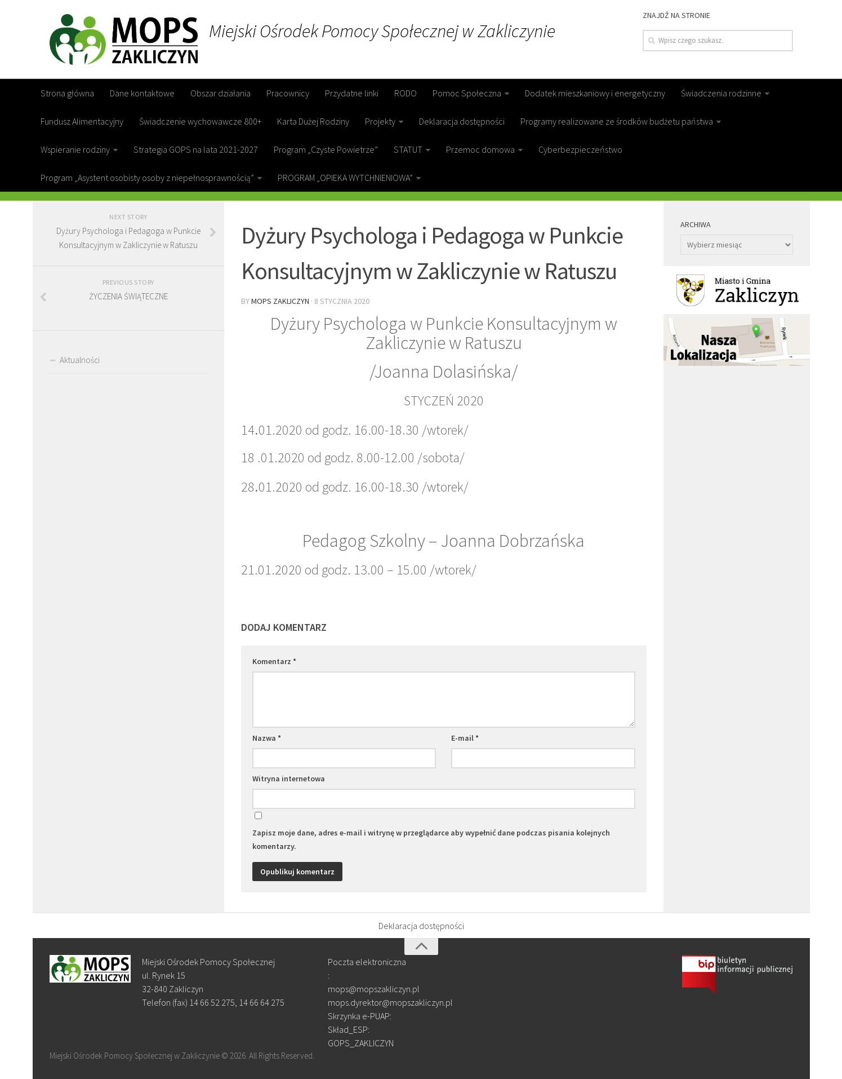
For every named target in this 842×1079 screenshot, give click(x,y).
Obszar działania (220, 93)
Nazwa (266, 738)
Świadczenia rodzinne (721, 93)
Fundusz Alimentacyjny (82, 121)
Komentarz (274, 661)
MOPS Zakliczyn (280, 301)
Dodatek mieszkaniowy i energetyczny (595, 93)
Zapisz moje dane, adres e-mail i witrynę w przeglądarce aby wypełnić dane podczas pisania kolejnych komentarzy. (431, 839)
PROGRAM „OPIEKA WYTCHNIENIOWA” (345, 177)
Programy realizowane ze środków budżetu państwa (616, 121)
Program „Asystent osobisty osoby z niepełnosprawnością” (147, 177)
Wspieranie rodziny (75, 149)
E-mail (465, 738)
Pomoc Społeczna (467, 93)
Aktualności (80, 360)
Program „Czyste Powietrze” (326, 149)
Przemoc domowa (480, 149)
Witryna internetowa (288, 778)
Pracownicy (287, 93)
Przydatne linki (351, 93)
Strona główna (67, 93)
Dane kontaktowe (142, 93)
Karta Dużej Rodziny (313, 121)
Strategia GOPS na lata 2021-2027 (195, 149)
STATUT (408, 149)
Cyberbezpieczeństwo (580, 149)
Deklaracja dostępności (462, 121)
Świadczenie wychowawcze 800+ (200, 121)
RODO (405, 93)
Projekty (380, 121)
